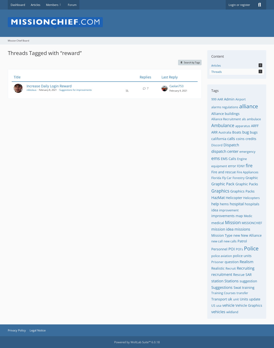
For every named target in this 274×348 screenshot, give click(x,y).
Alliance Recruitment (226, 119)
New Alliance (251, 235)
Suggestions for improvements (75, 90)
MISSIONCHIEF (252, 223)
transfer (242, 293)
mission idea (222, 229)
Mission (233, 222)
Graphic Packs (246, 184)
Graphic (251, 177)
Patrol (242, 241)
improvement (229, 210)
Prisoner (217, 262)
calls (231, 138)
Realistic (218, 268)
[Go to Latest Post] (165, 88)
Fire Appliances (247, 172)
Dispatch (231, 144)
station (217, 280)
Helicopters (251, 198)
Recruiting (245, 268)
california (218, 138)
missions (242, 229)
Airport (240, 99)
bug (245, 132)
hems (224, 204)
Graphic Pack (222, 183)
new (236, 235)
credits (250, 138)
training (248, 287)
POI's (239, 249)
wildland (232, 312)
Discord (217, 145)
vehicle (228, 305)
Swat (237, 287)
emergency (247, 152)
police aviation (221, 256)
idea (214, 210)
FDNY (241, 166)
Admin (229, 99)
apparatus (242, 126)
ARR (214, 132)
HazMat (218, 197)
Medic (248, 216)
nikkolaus (31, 90)
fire (249, 165)
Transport (219, 299)
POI (231, 249)
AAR (220, 99)
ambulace (254, 119)
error (232, 166)
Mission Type (221, 235)
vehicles (218, 311)
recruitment (221, 274)
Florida (216, 178)
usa (218, 305)
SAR (248, 274)
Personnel (219, 249)
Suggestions (222, 287)
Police (251, 248)
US (213, 305)
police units (242, 255)
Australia (225, 132)
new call (217, 241)
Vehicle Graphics (248, 305)
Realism (246, 261)
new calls (230, 241)
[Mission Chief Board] (137, 23)
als (244, 119)
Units (244, 299)
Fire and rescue (223, 172)
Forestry (239, 178)
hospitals (252, 204)
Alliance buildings (225, 113)
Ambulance (222, 125)
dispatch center (224, 151)
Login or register (239, 5)
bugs (254, 132)
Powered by (137, 342)
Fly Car (227, 178)
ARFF (255, 125)
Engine (242, 159)
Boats (236, 132)
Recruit (231, 268)
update (254, 299)
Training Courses (223, 293)
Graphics (220, 191)
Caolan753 (176, 86)
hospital (237, 203)
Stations (231, 280)
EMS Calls (228, 158)
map (239, 215)
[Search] (259, 5)
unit (236, 299)
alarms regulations (224, 107)
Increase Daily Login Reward (49, 86)
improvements (223, 215)
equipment (219, 166)
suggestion (248, 281)
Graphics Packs (242, 191)
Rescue (239, 274)
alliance (248, 106)
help (215, 203)
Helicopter (234, 197)
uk (230, 299)
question (232, 262)
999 (213, 99)
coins (240, 138)
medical (217, 223)
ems (215, 158)
